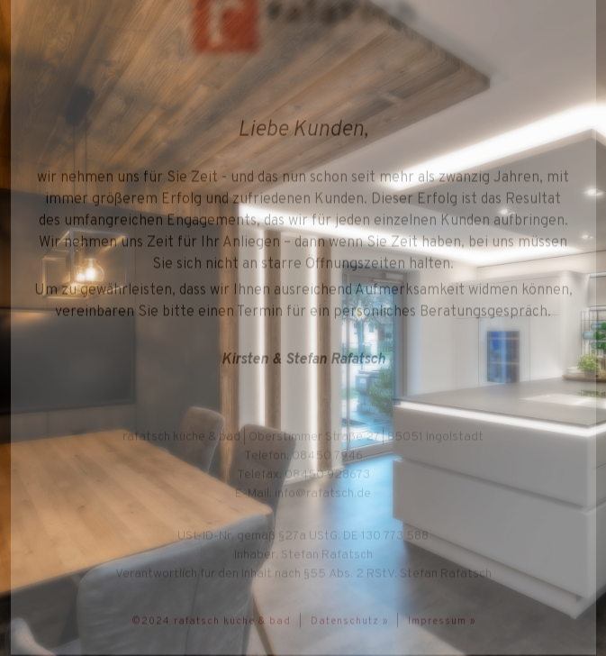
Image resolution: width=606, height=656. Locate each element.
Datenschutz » (349, 621)
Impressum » (441, 621)
